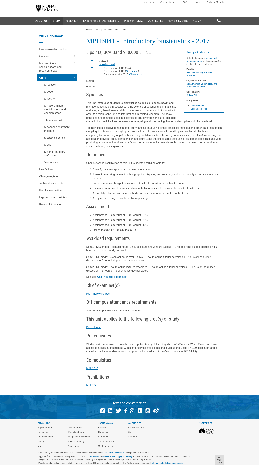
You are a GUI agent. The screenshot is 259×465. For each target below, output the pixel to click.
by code (48, 91)
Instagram (102, 410)
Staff (185, 2)
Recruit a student (76, 432)
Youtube (147, 410)
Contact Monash (106, 441)
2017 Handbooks (110, 29)
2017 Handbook (51, 36)
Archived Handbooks (51, 183)
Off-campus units (53, 120)
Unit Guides (46, 169)
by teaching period (54, 137)
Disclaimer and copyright (113, 456)
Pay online (43, 432)
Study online (74, 446)
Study (97, 29)
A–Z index (103, 436)
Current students (168, 2)
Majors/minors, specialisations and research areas (58, 66)
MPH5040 (92, 368)
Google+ (132, 410)
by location (49, 84)
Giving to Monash (215, 2)
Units (58, 77)
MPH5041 (92, 385)
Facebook (125, 410)
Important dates (45, 427)
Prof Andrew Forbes (98, 293)
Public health (93, 327)
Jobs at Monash (75, 427)
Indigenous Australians (79, 436)
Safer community (76, 441)
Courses (58, 56)
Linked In (110, 410)
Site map (132, 436)
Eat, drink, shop (45, 436)
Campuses (103, 432)
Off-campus (132, 71)
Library (197, 2)
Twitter (118, 410)
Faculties (102, 427)
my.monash (148, 2)
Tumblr (140, 410)
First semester (197, 105)
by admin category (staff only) (54, 153)
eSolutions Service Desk (113, 453)
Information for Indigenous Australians (168, 463)
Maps (40, 446)
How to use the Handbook (54, 49)
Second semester (199, 109)
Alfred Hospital (107, 64)
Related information (50, 204)
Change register (48, 176)
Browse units (51, 162)
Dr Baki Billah (192, 95)
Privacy (129, 456)
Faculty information (50, 190)
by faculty (49, 98)
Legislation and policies (53, 197)
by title (47, 144)
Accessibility (95, 456)
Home (89, 29)
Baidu (156, 410)
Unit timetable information (112, 277)
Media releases (105, 446)
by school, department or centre (56, 129)
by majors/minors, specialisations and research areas (54, 109)
